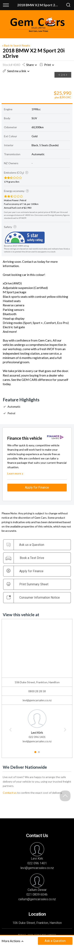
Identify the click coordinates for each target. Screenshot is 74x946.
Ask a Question (55, 941)
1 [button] (35, 753)
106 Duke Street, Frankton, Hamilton (37, 923)
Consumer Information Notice (33, 597)
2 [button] (39, 753)
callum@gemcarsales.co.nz (37, 899)
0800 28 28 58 (37, 691)
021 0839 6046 (37, 894)
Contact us (10, 792)
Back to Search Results (16, 45)
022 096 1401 (37, 737)
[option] (37, 725)
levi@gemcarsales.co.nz (37, 700)
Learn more (15, 473)
